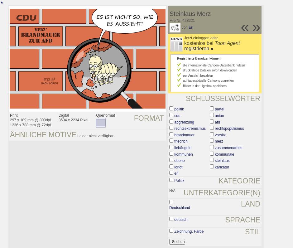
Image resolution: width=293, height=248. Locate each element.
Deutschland (179, 208)
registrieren (198, 48)
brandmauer (184, 135)
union (219, 116)
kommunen (183, 154)
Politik (179, 180)
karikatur (222, 167)
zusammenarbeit (229, 148)
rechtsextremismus (190, 128)
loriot (178, 167)
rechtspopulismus (229, 128)
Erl (191, 27)
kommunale (224, 154)
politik (179, 109)
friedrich (181, 141)
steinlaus (222, 160)
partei (219, 109)
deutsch (180, 219)
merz (219, 141)
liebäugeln (182, 148)
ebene (179, 160)
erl (176, 173)
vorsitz (220, 135)
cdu (177, 116)
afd (217, 122)
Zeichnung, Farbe (189, 231)
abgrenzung (184, 122)
